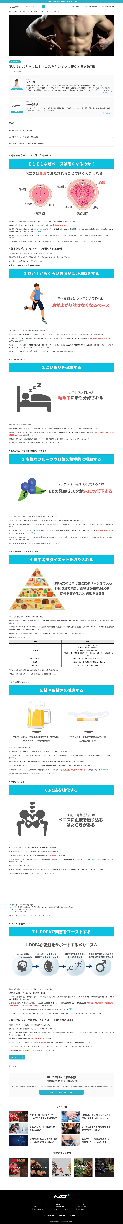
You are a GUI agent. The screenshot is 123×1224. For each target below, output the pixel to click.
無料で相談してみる (17, 1057)
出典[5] (87, 524)
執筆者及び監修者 (60, 1206)
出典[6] (50, 629)
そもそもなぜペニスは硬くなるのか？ (20, 130)
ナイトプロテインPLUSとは (40, 1204)
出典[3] (37, 434)
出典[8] (106, 769)
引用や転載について (38, 1209)
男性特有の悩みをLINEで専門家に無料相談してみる (61, 1)
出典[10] (70, 1009)
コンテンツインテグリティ (62, 1209)
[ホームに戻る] (15, 6)
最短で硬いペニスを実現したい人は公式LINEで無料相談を (27, 143)
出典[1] (39, 231)
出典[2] (23, 340)
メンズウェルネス (15, 61)
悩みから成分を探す (91, 6)
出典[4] (32, 533)
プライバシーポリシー (83, 1206)
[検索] (43, 6)
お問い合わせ (81, 1209)
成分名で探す (76, 6)
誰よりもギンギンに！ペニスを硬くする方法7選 (23, 137)
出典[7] (13, 757)
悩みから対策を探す (108, 6)
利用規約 (36, 1206)
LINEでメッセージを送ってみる (61, 1092)
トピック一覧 (81, 1204)
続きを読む (106, 92)
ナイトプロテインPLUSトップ (17, 11)
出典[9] (93, 859)
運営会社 (58, 1204)
